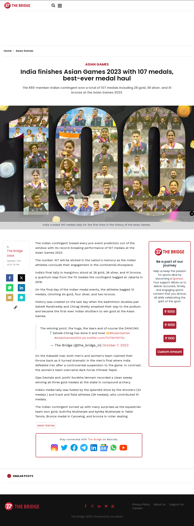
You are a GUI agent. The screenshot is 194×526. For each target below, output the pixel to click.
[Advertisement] (97, 34)
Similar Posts (23, 476)
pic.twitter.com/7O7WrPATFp (103, 338)
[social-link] (15, 307)
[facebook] (9, 278)
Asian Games (97, 64)
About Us (160, 504)
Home (9, 51)
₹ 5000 (169, 311)
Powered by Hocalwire (108, 516)
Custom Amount (169, 352)
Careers (137, 508)
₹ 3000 (170, 325)
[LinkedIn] (21, 287)
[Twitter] (21, 278)
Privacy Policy (141, 504)
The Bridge (95, 439)
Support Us (176, 504)
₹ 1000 (169, 338)
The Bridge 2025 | (82, 516)
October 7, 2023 (115, 345)
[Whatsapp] (9, 287)
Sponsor (178, 279)
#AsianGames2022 (67, 338)
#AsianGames (120, 333)
